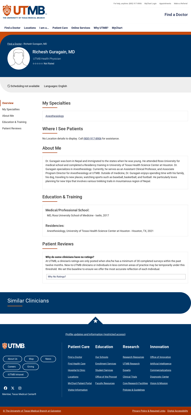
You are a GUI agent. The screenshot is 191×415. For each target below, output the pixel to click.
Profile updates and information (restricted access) (95, 334)
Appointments (165, 3)
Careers (12, 366)
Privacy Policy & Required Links (148, 410)
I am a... (44, 27)
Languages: (51, 86)
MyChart (117, 27)
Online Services (80, 27)
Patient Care (60, 27)
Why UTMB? (101, 27)
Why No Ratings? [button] (57, 276)
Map (31, 358)
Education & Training (14, 122)
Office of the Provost (106, 376)
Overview (7, 103)
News (48, 358)
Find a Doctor (176, 14)
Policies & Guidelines (134, 389)
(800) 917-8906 (92, 138)
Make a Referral (180, 3)
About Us (12, 358)
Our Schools (101, 357)
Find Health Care (76, 363)
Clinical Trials (130, 376)
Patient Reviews (11, 128)
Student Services (104, 370)
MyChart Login (150, 3)
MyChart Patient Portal (80, 383)
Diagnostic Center (159, 376)
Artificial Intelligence (160, 363)
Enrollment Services (105, 363)
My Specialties (11, 109)
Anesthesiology (55, 116)
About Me (8, 115)
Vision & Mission (159, 383)
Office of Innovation (160, 357)
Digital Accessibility (177, 410)
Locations (30, 27)
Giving (30, 366)
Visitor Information (78, 389)
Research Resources (133, 357)
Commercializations (160, 370)
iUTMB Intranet (16, 374)
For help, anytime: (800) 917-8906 (128, 3)
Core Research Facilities (135, 383)
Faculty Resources (105, 383)
